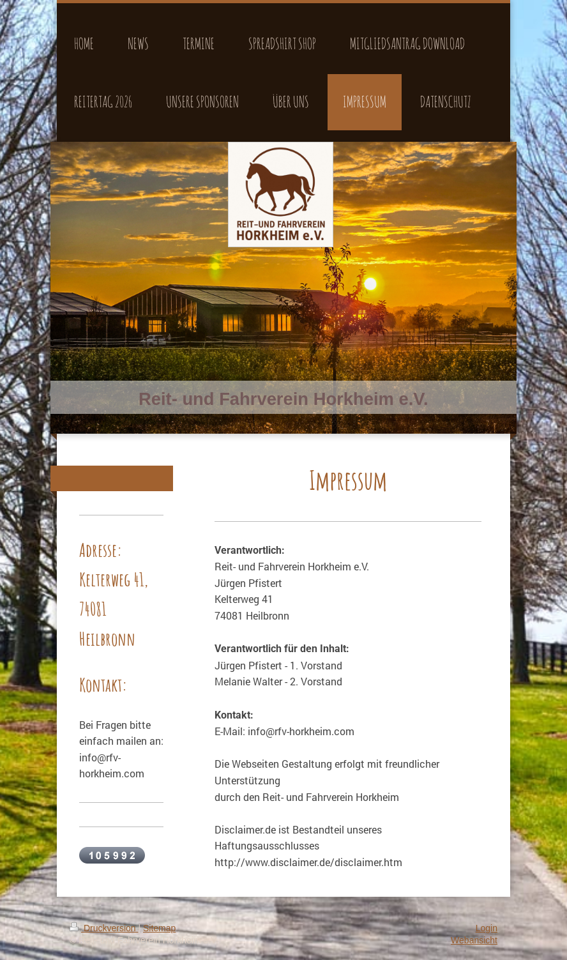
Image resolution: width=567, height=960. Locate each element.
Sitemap (159, 928)
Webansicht (474, 940)
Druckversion (104, 928)
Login (486, 928)
